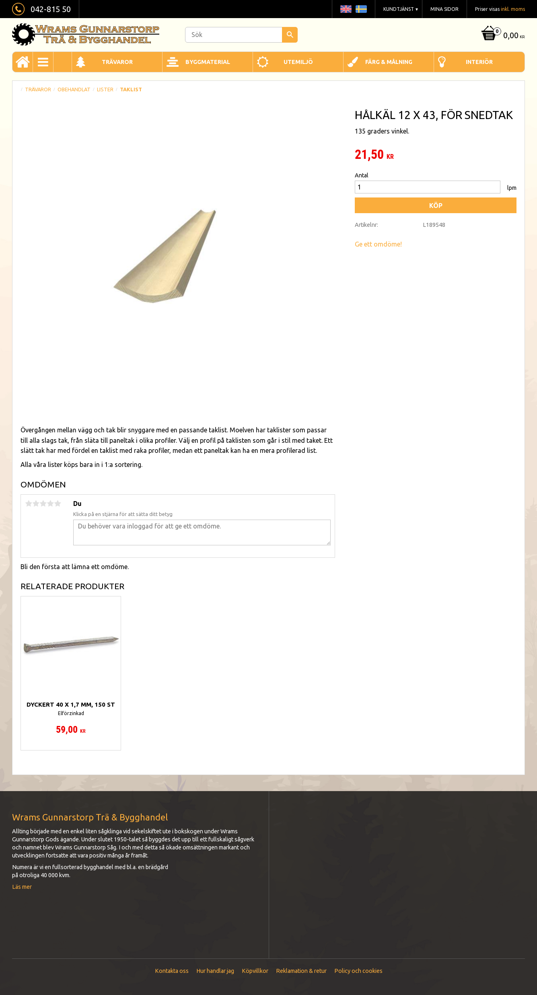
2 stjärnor (35, 503)
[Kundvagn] (502, 36)
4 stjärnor (50, 503)
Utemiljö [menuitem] (298, 62)
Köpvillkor (255, 971)
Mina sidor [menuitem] (444, 9)
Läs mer (22, 887)
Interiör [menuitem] (479, 62)
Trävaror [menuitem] (117, 62)
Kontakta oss (172, 971)
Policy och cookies (358, 971)
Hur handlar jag (215, 971)
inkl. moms (513, 9)
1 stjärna (28, 503)
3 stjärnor (43, 503)
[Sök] (290, 35)
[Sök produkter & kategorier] (241, 35)
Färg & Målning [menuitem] (388, 62)
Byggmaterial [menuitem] (207, 62)
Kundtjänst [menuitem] (398, 9)
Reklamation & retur (301, 971)
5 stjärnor (57, 503)
